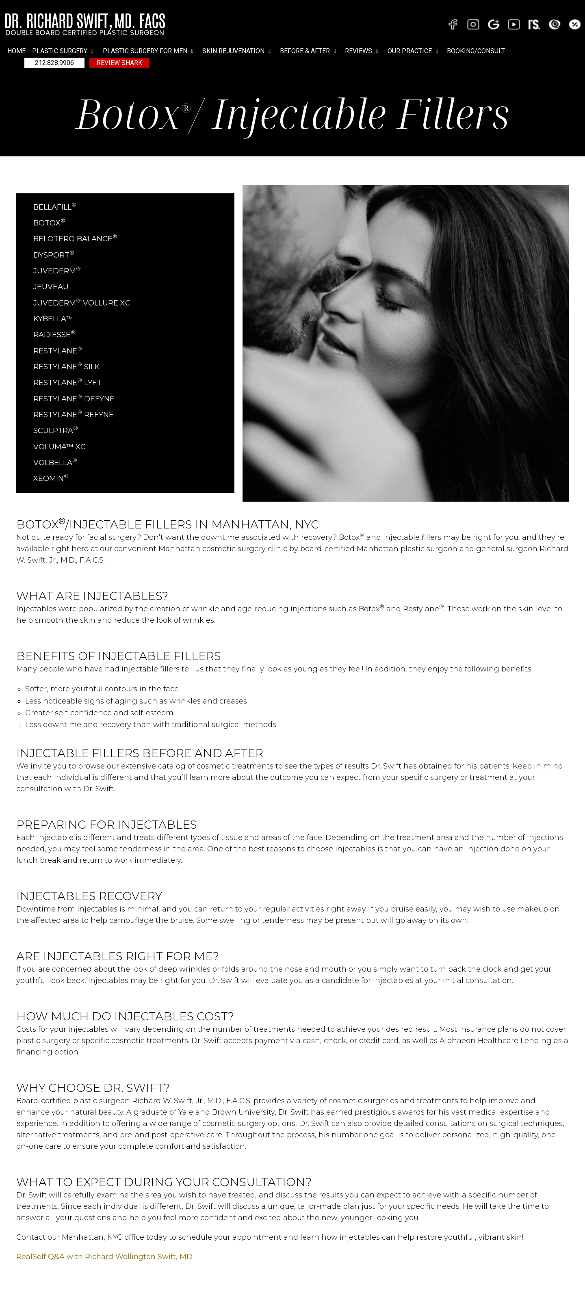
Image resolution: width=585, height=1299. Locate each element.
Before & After (309, 51)
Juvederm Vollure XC (81, 303)
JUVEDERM (57, 270)
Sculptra (55, 430)
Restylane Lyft (67, 382)
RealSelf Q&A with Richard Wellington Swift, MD (104, 1256)
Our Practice (414, 51)
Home (16, 51)
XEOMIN (51, 478)
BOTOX (49, 223)
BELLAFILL (54, 207)
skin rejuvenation (237, 51)
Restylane (57, 350)
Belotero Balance (75, 238)
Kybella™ (53, 318)
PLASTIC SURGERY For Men (149, 51)
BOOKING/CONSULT (476, 51)
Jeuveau (51, 286)
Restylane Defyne (74, 398)
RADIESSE (54, 334)
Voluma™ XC (59, 446)
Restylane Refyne (73, 414)
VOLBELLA (55, 462)
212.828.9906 (54, 63)
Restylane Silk (66, 366)
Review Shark (119, 63)
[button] (64, 51)
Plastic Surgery (64, 51)
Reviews (363, 51)
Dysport (53, 255)
